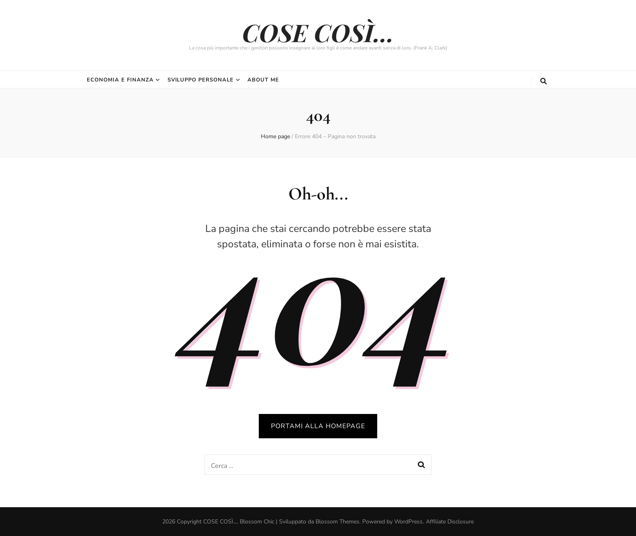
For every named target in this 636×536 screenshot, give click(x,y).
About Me (263, 80)
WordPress (408, 521)
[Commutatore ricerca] (543, 81)
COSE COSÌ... (220, 521)
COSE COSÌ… (318, 32)
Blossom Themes (337, 521)
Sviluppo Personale (201, 80)
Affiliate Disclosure (450, 521)
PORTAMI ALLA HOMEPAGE (318, 426)
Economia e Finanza (120, 80)
